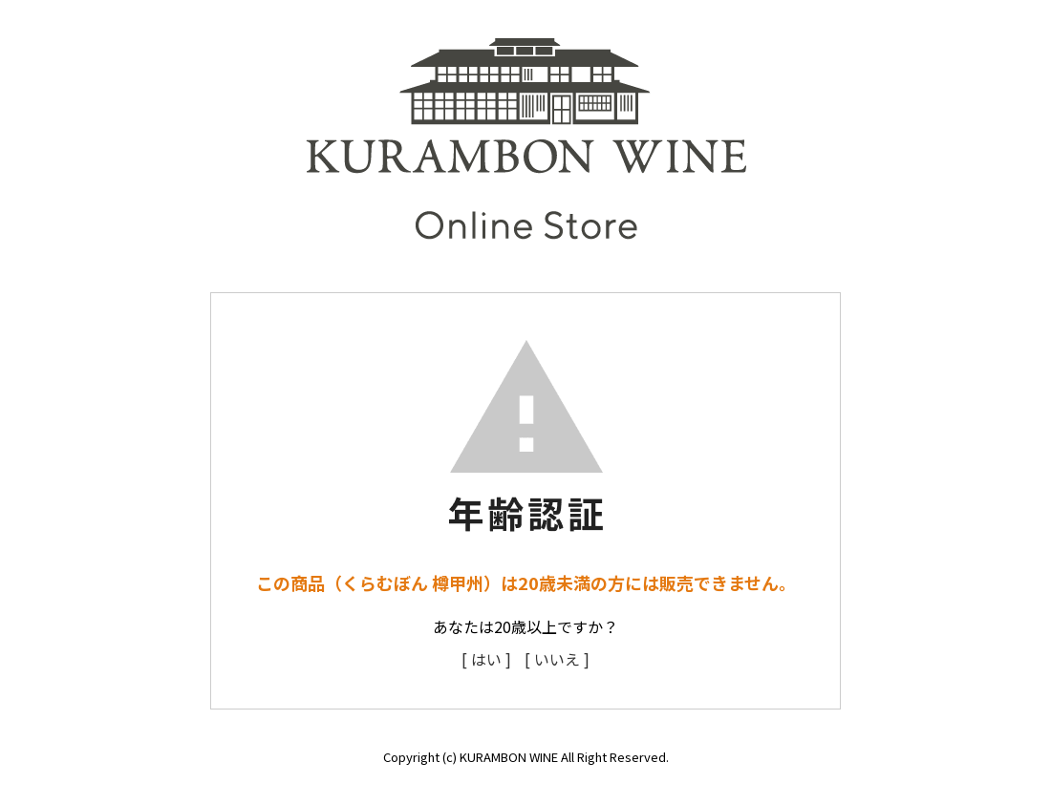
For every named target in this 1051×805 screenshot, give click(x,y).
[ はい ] (486, 658)
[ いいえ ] (557, 658)
